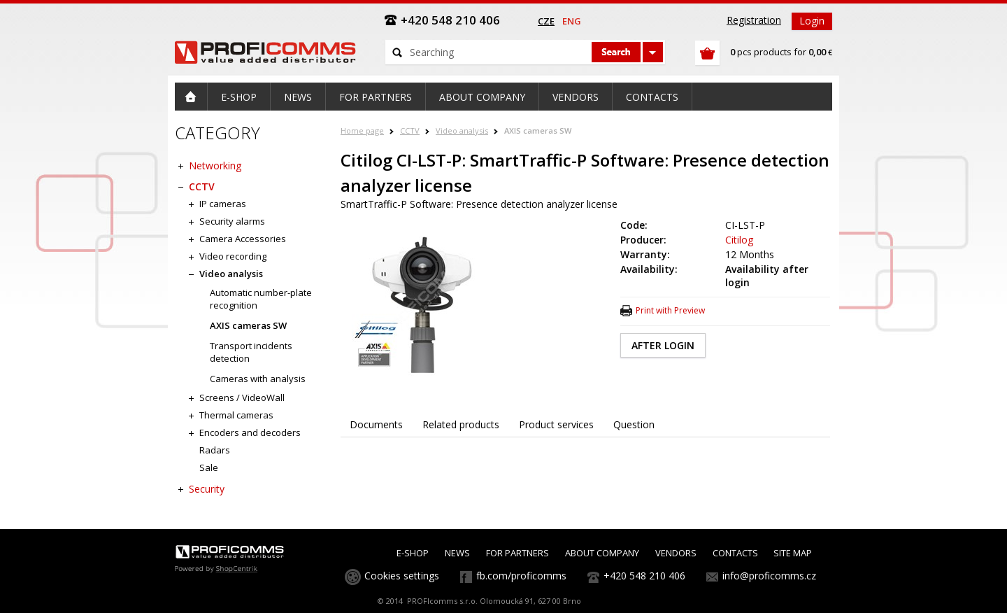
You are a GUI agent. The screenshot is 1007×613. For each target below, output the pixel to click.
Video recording (232, 256)
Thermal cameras (236, 415)
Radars (214, 450)
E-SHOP (413, 553)
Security (206, 488)
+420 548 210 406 (644, 575)
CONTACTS (735, 553)
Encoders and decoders (250, 432)
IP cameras (222, 203)
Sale (208, 467)
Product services (556, 424)
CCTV (410, 130)
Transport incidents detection (251, 352)
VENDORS (676, 553)
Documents (376, 424)
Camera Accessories (242, 238)
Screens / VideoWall (242, 397)
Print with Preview (670, 310)
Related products (460, 424)
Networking (215, 165)
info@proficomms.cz (769, 575)
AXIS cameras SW (537, 130)
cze (546, 21)
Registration (754, 20)
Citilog (739, 239)
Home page (362, 130)
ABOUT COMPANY (602, 553)
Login (811, 20)
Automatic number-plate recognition (261, 298)
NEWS (457, 553)
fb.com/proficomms (521, 575)
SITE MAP (792, 553)
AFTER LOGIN (662, 345)
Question (634, 424)
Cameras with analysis (258, 378)
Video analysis (462, 130)
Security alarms (232, 221)
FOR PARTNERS (517, 553)
